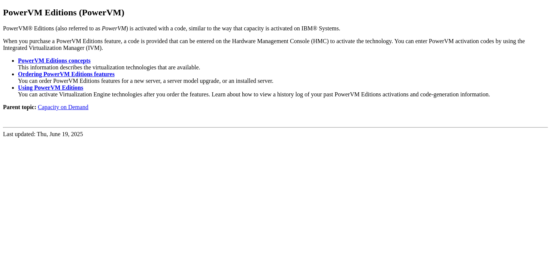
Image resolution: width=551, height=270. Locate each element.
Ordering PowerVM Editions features (66, 74)
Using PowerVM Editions (50, 87)
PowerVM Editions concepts (54, 60)
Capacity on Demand (63, 107)
